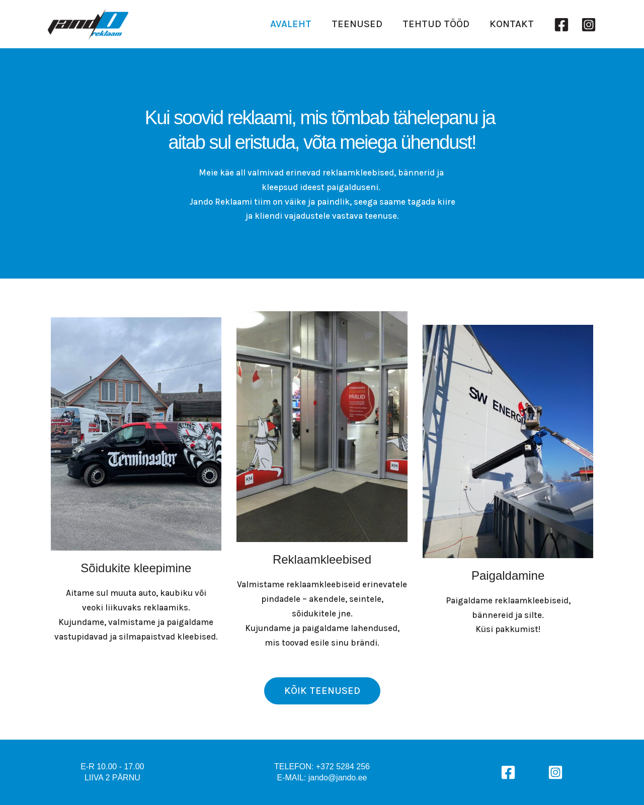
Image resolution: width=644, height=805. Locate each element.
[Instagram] (588, 25)
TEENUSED (357, 25)
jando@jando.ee (337, 777)
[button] (322, 690)
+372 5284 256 (343, 766)
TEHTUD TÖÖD (436, 25)
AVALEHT (290, 25)
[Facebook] (561, 25)
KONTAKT (512, 25)
